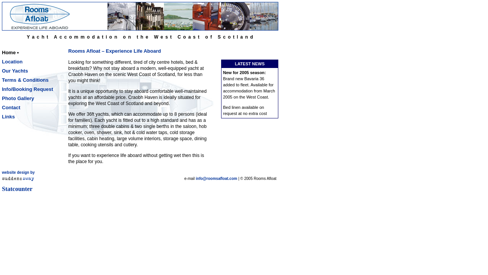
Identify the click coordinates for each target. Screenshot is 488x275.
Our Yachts (15, 71)
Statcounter (17, 189)
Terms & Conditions (25, 80)
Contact (11, 107)
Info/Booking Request (27, 89)
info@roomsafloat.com (217, 178)
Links (8, 117)
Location (12, 62)
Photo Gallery (18, 98)
